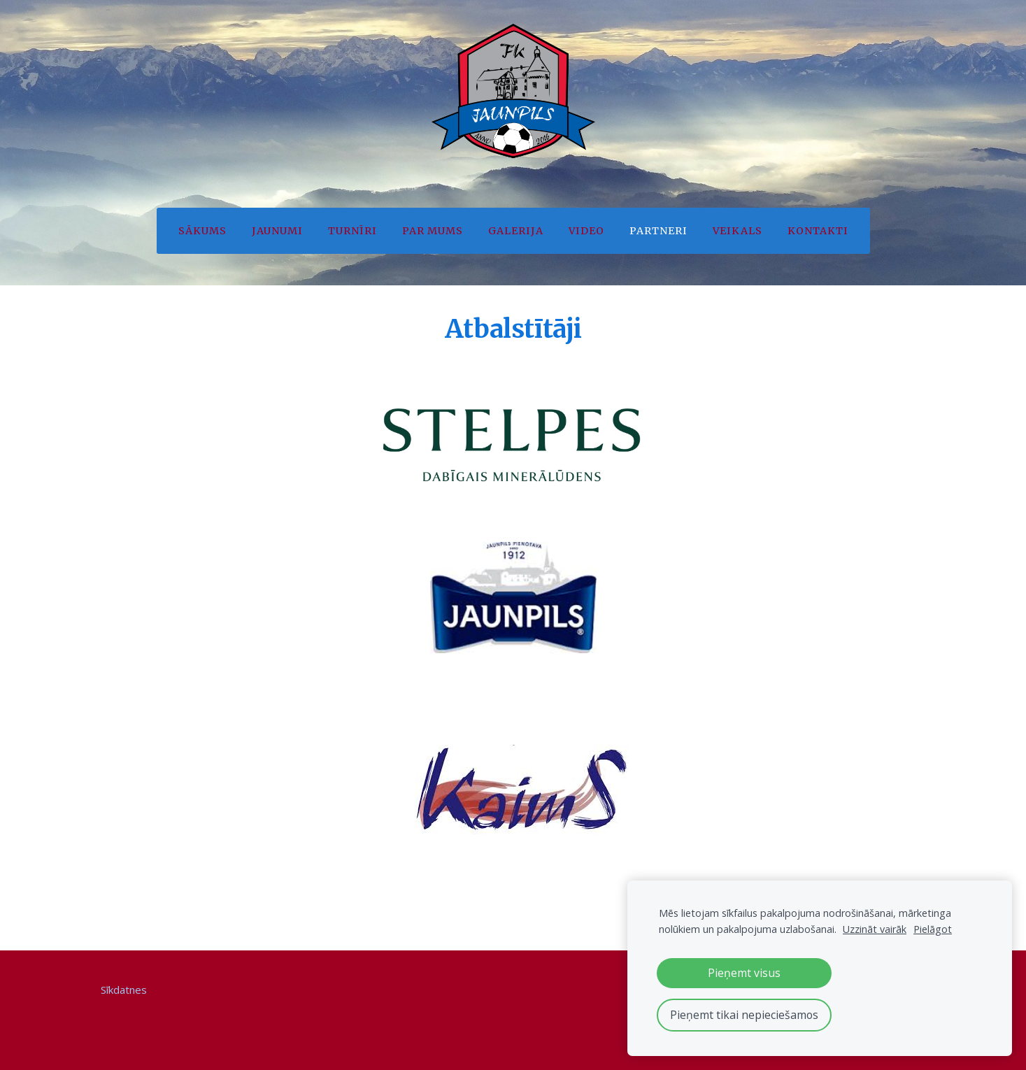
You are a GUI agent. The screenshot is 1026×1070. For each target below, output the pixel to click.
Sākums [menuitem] (202, 230)
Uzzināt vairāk (874, 929)
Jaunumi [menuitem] (277, 230)
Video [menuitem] (586, 230)
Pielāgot (932, 929)
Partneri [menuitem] (658, 230)
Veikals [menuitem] (737, 230)
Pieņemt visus (744, 972)
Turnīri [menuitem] (352, 230)
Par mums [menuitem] (432, 230)
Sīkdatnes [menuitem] (124, 990)
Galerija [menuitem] (515, 230)
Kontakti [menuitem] (818, 230)
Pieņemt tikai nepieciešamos (744, 1014)
